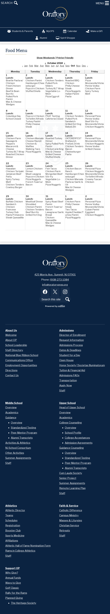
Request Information (71, 340)
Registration (12, 525)
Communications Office (19, 360)
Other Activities (14, 452)
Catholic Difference (70, 510)
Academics (11, 412)
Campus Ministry (69, 515)
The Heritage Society (23, 603)
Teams (9, 515)
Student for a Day (69, 355)
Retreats (64, 530)
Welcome (11, 335)
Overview (11, 407)
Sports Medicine (14, 535)
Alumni (41, 38)
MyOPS (48, 31)
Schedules (11, 520)
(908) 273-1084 (59, 279)
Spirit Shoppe (65, 38)
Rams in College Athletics (20, 550)
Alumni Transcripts (22, 437)
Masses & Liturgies (70, 520)
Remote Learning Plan (72, 488)
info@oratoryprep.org (55, 284)
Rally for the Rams (16, 592)
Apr (42, 65)
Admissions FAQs (69, 375)
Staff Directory (14, 350)
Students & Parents (20, 31)
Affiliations (11, 540)
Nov (78, 65)
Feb (31, 65)
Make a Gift (94, 31)
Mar (36, 65)
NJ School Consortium (18, 447)
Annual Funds (13, 577)
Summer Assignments (18, 457)
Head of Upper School (72, 407)
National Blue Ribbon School (21, 355)
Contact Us (12, 375)
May (47, 65)
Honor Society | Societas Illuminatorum (82, 365)
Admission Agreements (78, 442)
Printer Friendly (64, 57)
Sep (67, 65)
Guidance (10, 417)
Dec (84, 65)
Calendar (70, 31)
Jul (57, 65)
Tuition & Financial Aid (72, 370)
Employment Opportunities (21, 365)
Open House (66, 360)
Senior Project (67, 478)
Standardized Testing (23, 427)
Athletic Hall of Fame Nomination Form (28, 545)
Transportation (68, 380)
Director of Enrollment (72, 335)
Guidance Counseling (71, 447)
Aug (62, 65)
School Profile (73, 432)
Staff (62, 390)
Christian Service (69, 525)
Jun (53, 65)
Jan (26, 65)
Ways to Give (13, 582)
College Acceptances (77, 437)
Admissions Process (71, 345)
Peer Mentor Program (24, 432)
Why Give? (11, 572)
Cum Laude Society (70, 473)
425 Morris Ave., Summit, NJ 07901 (55, 274)
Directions (11, 370)
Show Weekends (46, 57)
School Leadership (16, 345)
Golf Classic (12, 587)
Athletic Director (15, 510)
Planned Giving (14, 597)
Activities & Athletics (17, 442)
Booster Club (13, 530)
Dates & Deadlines (70, 350)
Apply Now (65, 385)
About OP (11, 340)
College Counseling (70, 422)
